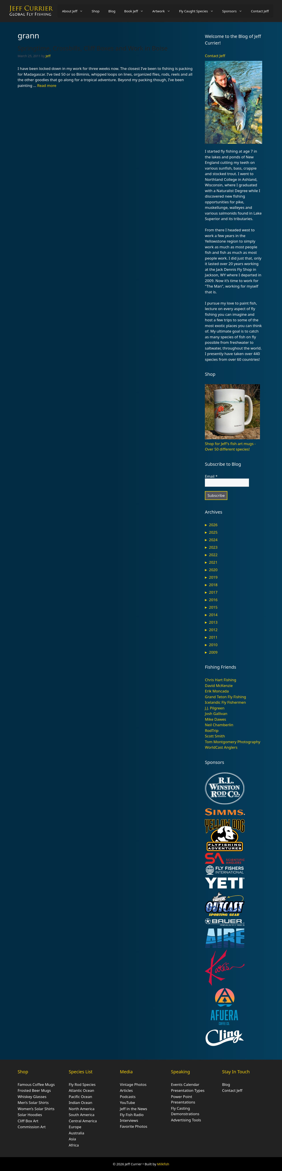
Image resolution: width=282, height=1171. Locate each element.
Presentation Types (187, 1090)
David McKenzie (219, 685)
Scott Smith (215, 736)
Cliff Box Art (28, 1120)
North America (82, 1108)
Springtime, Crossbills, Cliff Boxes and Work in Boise (93, 48)
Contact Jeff (260, 11)
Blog (111, 11)
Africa (74, 1145)
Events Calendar (185, 1084)
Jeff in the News (133, 1108)
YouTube (127, 1102)
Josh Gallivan (216, 713)
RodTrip (212, 730)
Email (211, 476)
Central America (83, 1120)
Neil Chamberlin (219, 724)
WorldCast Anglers (221, 747)
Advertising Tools (186, 1119)
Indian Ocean (80, 1102)
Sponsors (234, 11)
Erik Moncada (217, 691)
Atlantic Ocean (81, 1090)
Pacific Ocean (80, 1096)
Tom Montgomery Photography (232, 741)
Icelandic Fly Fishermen (225, 702)
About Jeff (74, 11)
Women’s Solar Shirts (36, 1108)
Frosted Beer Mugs (34, 1090)
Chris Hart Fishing (220, 679)
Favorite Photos (133, 1126)
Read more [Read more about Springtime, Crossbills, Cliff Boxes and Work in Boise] (46, 85)
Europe (75, 1126)
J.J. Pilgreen (214, 708)
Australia (76, 1132)
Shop (96, 11)
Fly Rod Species (82, 1084)
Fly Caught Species (198, 11)
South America (82, 1114)
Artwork (163, 11)
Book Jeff (136, 11)
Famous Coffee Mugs (36, 1084)
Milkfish (163, 1164)
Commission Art (32, 1126)
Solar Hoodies (30, 1114)
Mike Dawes (215, 719)
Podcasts (127, 1096)
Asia (72, 1138)
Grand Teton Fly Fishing (225, 696)
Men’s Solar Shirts (33, 1102)
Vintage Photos (133, 1084)
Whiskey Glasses (32, 1096)
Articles (126, 1090)
